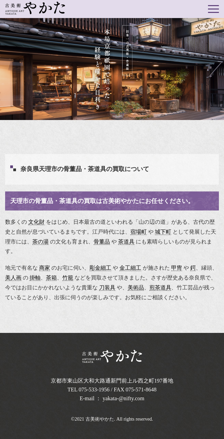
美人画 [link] (13, 278)
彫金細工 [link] (100, 268)
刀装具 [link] (107, 287)
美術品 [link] (136, 287)
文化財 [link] (36, 222)
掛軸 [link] (35, 278)
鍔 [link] (193, 268)
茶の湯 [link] (40, 241)
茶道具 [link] (126, 241)
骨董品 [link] (102, 241)
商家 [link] (44, 268)
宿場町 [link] (138, 232)
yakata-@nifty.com (124, 398)
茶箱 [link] (51, 278)
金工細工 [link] (130, 268)
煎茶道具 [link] (160, 287)
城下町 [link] (163, 232)
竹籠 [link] (67, 278)
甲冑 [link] (176, 268)
